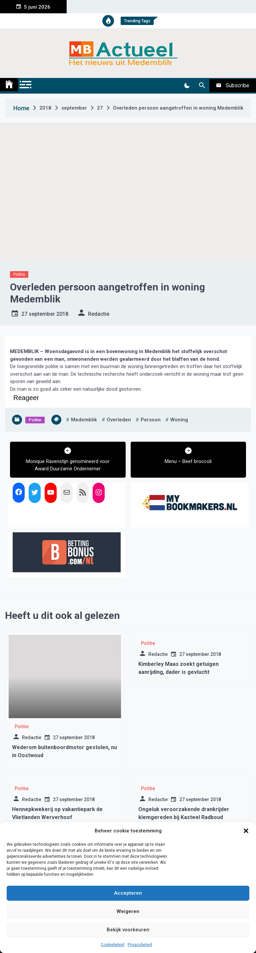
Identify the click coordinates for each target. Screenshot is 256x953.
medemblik (84, 420)
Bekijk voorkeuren (128, 930)
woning (179, 420)
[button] (246, 830)
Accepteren (128, 893)
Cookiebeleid (112, 944)
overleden (119, 420)
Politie (19, 274)
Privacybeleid (140, 944)
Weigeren (128, 911)
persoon (151, 420)
